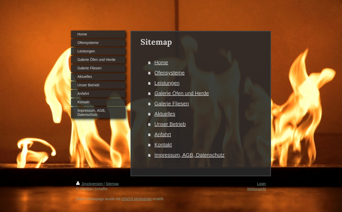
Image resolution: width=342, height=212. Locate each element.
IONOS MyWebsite (137, 199)
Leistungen (166, 83)
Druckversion (90, 184)
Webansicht (256, 189)
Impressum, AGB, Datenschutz (189, 155)
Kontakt (163, 145)
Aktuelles (164, 114)
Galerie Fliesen (171, 103)
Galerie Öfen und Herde (181, 93)
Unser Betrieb (170, 124)
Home (161, 62)
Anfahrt (162, 134)
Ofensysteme (169, 73)
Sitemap (112, 184)
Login (261, 184)
